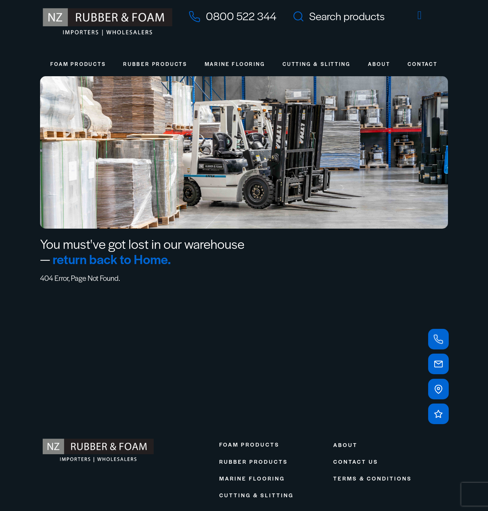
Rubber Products (155, 63)
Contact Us (355, 461)
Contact (423, 63)
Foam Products (78, 63)
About (379, 63)
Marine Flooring (235, 63)
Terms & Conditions (372, 478)
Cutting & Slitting (316, 63)
